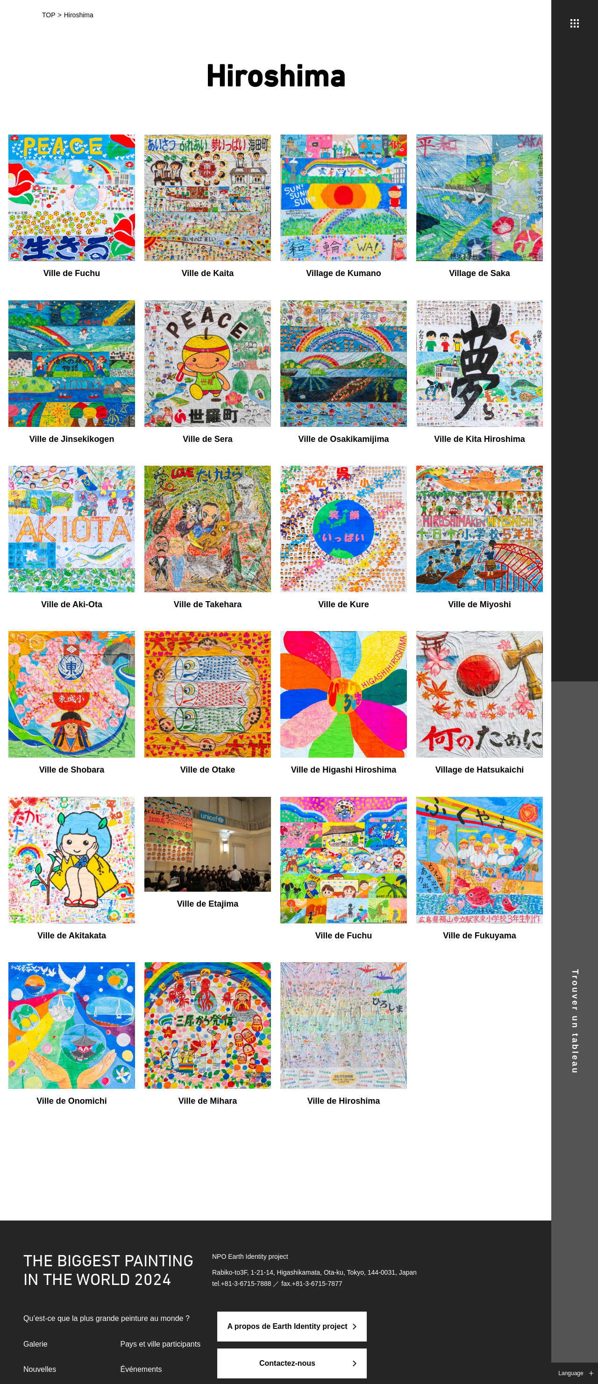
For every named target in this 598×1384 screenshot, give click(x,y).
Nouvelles (39, 1369)
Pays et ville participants (161, 1344)
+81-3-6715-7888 (246, 1283)
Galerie (35, 1344)
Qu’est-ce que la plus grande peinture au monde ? (106, 1318)
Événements (141, 1369)
